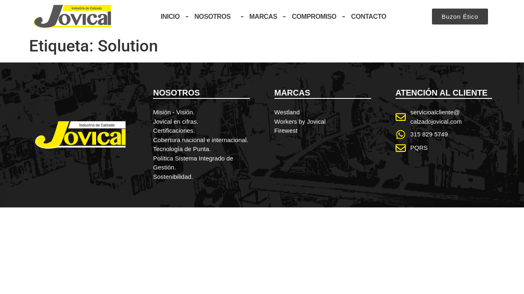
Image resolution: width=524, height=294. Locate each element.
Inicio (170, 16)
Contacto (368, 16)
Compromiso (314, 16)
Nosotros (214, 17)
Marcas (263, 16)
